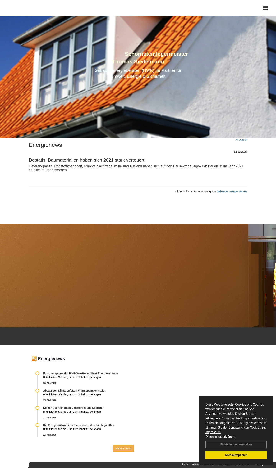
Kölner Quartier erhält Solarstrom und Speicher (73, 407)
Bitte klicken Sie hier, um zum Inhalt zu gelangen (72, 377)
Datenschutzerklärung (220, 436)
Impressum (213, 432)
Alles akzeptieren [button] (236, 455)
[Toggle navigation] (265, 11)
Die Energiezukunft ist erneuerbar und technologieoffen (78, 425)
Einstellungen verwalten (236, 444)
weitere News (124, 448)
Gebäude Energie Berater (232, 191)
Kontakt (196, 464)
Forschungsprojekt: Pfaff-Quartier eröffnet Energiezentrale (80, 373)
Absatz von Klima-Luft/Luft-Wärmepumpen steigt (74, 390)
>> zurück (241, 139)
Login (185, 464)
